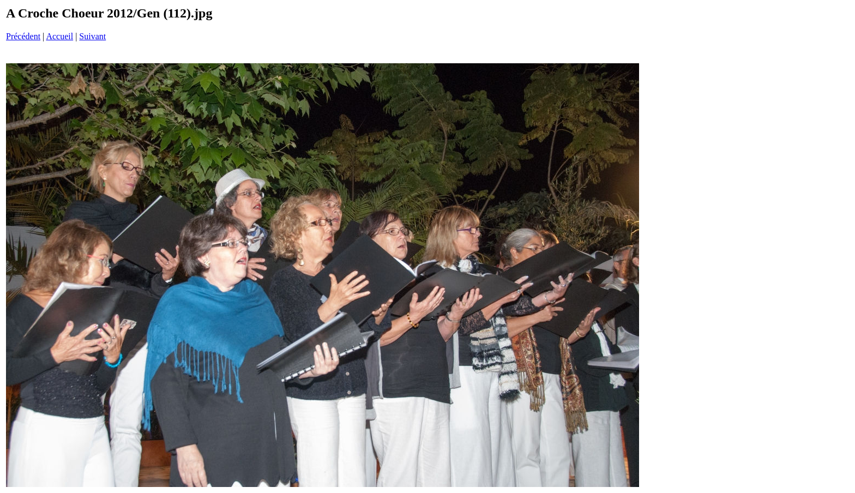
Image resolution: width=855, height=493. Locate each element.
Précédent (23, 36)
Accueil (59, 36)
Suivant (92, 36)
